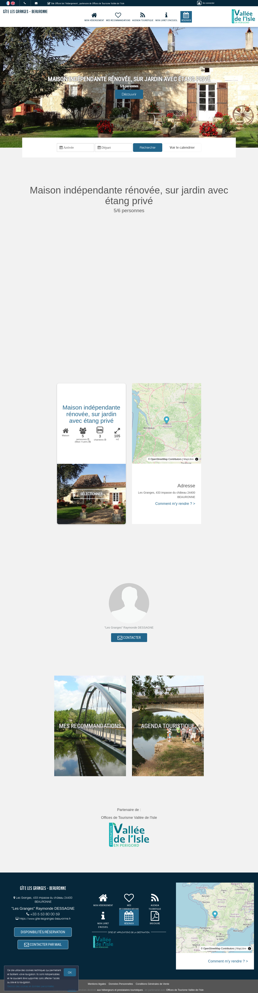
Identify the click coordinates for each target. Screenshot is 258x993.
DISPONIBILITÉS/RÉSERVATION (43, 932)
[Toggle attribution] (196, 459)
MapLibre (188, 459)
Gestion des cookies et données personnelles (30, 986)
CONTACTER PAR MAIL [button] (43, 944)
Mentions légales (97, 984)
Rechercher (148, 147)
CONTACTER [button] (129, 637)
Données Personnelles (121, 984)
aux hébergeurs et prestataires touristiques (120, 990)
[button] (182, 147)
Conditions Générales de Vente (152, 984)
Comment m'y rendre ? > (175, 504)
